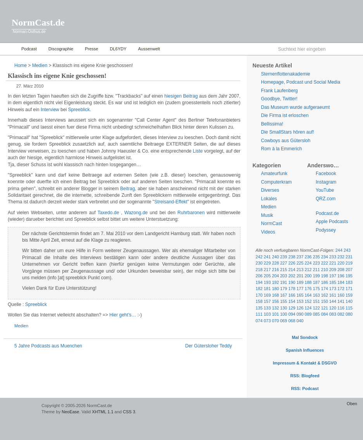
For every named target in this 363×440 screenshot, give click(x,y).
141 (340, 301)
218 (259, 269)
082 (340, 314)
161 (332, 295)
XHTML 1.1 (102, 411)
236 (308, 256)
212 (308, 269)
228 (275, 263)
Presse (91, 48)
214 (291, 269)
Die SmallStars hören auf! (287, 132)
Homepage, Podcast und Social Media (300, 82)
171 (349, 288)
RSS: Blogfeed (304, 375)
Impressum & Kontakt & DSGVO (305, 363)
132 (275, 308)
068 (291, 320)
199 (316, 275)
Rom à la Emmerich (281, 148)
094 (291, 314)
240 (275, 256)
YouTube (325, 190)
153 (299, 301)
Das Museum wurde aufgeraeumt (295, 107)
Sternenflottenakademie (285, 74)
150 (324, 301)
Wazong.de (136, 212)
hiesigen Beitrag (181, 96)
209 (332, 269)
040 (299, 320)
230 (259, 263)
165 (299, 295)
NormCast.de (38, 22)
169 (267, 295)
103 (267, 314)
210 (324, 269)
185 (332, 282)
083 (332, 314)
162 (324, 295)
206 (259, 275)
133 (267, 308)
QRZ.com (325, 198)
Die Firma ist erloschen (285, 115)
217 (267, 269)
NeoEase (70, 411)
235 (316, 256)
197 (332, 275)
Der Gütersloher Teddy (208, 346)
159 (349, 295)
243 (347, 250)
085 (316, 314)
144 (332, 301)
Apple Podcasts (332, 221)
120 (332, 308)
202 (291, 275)
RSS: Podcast (304, 388)
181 (267, 288)
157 (267, 301)
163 (316, 295)
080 (349, 314)
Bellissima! (272, 124)
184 (340, 282)
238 (291, 256)
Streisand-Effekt (170, 202)
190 (291, 282)
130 (283, 308)
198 (324, 275)
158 (259, 301)
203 (283, 275)
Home (8, 49)
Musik (267, 215)
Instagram (326, 182)
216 (275, 269)
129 (291, 308)
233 (332, 256)
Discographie (60, 48)
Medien (39, 65)
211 (316, 269)
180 (275, 288)
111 (259, 314)
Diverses (270, 190)
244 (338, 250)
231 (349, 256)
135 (259, 308)
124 (308, 308)
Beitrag (127, 188)
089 (308, 314)
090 (299, 314)
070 (275, 320)
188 (308, 282)
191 (283, 282)
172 (340, 288)
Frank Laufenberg (279, 90)
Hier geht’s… (122, 315)
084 (324, 314)
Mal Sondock (305, 337)
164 (308, 295)
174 (324, 288)
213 (299, 269)
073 (267, 320)
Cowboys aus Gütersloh (285, 140)
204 (275, 275)
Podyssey (326, 230)
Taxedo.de (108, 212)
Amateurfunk (274, 173)
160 (340, 295)
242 (259, 256)
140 (349, 301)
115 (349, 308)
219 (349, 263)
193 (267, 282)
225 (299, 263)
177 (299, 288)
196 (340, 275)
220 (340, 263)
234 (324, 256)
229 (267, 263)
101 (275, 314)
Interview (50, 109)
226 (291, 263)
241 (267, 256)
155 (283, 301)
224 (308, 263)
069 (283, 320)
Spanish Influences (305, 350)
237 (299, 256)
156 (275, 301)
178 (291, 288)
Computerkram (276, 182)
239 (283, 256)
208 (340, 269)
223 (316, 263)
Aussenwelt (149, 48)
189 (299, 282)
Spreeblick (79, 109)
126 (299, 308)
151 (316, 301)
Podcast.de (327, 213)
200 (308, 275)
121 (324, 308)
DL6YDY (118, 48)
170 (259, 295)
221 (332, 263)
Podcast (29, 48)
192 (275, 282)
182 (259, 288)
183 (349, 282)
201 (299, 275)
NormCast (271, 223)
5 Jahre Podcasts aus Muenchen (48, 346)
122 (316, 308)
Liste (197, 151)
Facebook (326, 173)
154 (291, 301)
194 (259, 282)
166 (291, 295)
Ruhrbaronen (191, 212)
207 (349, 269)
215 (283, 269)
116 (340, 308)
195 (349, 275)
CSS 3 (129, 411)
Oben (352, 403)
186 (324, 282)
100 (283, 314)
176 (308, 288)
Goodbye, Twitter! (279, 98)
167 (283, 295)
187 (316, 282)
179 (283, 288)
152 (308, 301)
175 (316, 288)
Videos (268, 232)
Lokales (269, 198)
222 (324, 263)
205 (267, 275)
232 (340, 256)
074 (259, 320)
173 (332, 288)
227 (283, 263)
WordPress (20, 409)
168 (275, 295)
